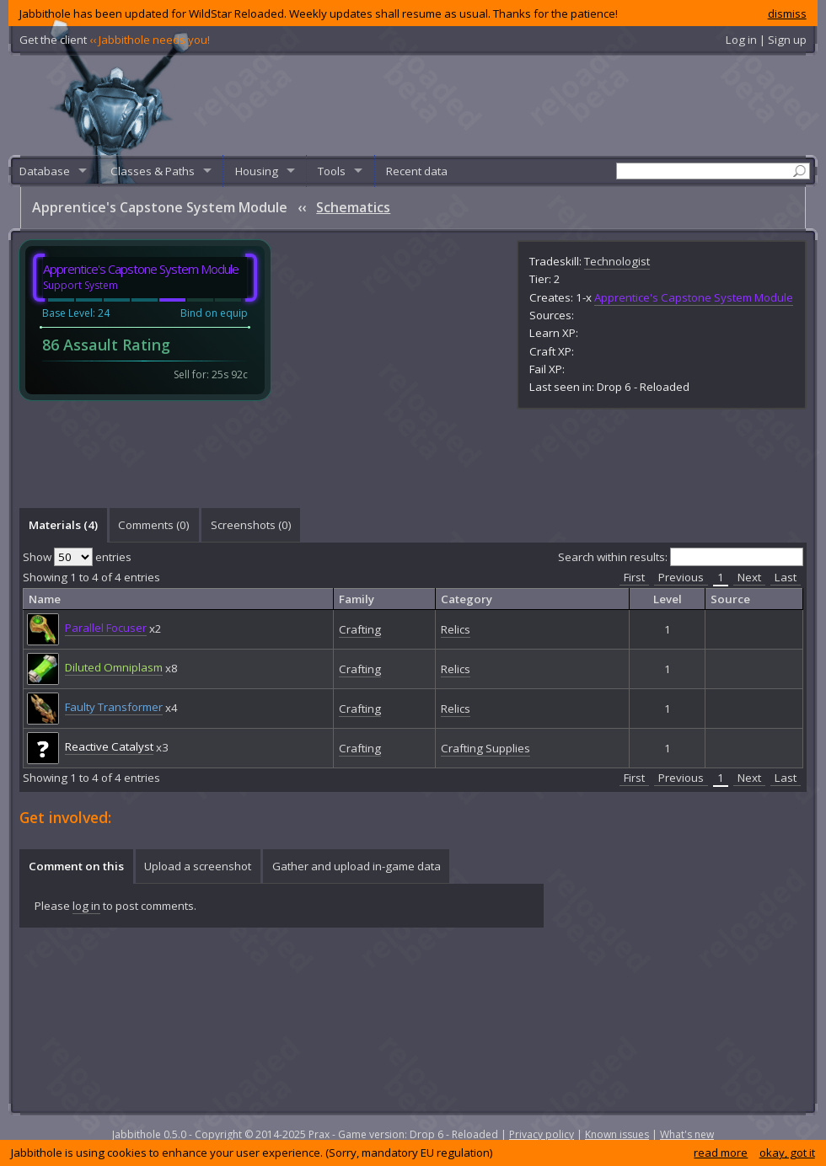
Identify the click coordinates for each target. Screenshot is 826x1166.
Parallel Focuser (106, 627)
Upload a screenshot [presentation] (197, 866)
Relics (455, 629)
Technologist (617, 261)
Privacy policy (541, 1134)
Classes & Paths (152, 171)
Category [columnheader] (466, 599)
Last (785, 577)
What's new (687, 1134)
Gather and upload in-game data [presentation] (356, 866)
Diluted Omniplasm (114, 667)
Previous (681, 577)
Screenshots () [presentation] (251, 524)
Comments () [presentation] (154, 524)
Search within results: (680, 556)
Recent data (417, 171)
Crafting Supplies (485, 748)
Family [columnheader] (356, 599)
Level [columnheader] (667, 599)
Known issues (617, 1134)
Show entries (77, 556)
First (634, 577)
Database (44, 171)
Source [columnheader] (730, 599)
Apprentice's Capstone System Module (693, 297)
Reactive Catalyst (109, 746)
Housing (256, 171)
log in (86, 905)
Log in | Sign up (766, 39)
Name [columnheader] (45, 599)
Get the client (114, 39)
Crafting (360, 629)
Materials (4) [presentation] (63, 524)
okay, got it (787, 1152)
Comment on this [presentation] (76, 866)
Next (749, 577)
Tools (332, 171)
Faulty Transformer (114, 706)
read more (721, 1152)
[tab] (62, 525)
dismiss (787, 13)
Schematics (353, 207)
